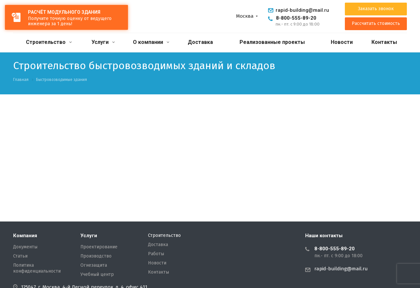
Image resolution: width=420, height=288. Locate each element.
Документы (25, 247)
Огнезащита (93, 265)
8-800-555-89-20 (296, 18)
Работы (156, 254)
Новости (342, 42)
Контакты (384, 42)
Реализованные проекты (272, 42)
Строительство (49, 42)
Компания (25, 236)
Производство (96, 256)
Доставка (200, 42)
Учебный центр (97, 274)
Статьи (20, 256)
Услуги (103, 42)
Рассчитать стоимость (376, 23)
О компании (151, 42)
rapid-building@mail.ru (302, 10)
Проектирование (98, 247)
